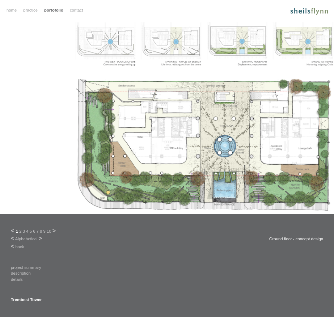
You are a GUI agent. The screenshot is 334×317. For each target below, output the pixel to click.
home (12, 10)
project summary (26, 267)
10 (49, 231)
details (17, 279)
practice (30, 10)
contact (76, 10)
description (21, 273)
